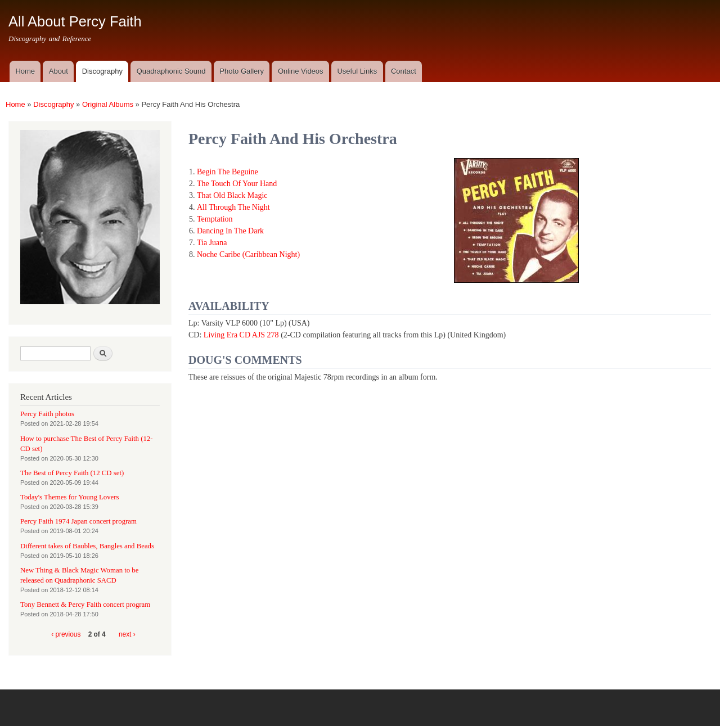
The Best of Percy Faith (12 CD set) (72, 473)
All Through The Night (233, 207)
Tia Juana (212, 242)
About (58, 71)
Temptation (215, 219)
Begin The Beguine (227, 172)
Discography (102, 71)
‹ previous (65, 634)
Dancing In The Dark (230, 231)
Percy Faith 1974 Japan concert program (78, 521)
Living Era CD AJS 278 (241, 335)
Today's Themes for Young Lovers (69, 497)
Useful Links (357, 71)
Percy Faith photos (47, 414)
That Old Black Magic (232, 195)
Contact (403, 71)
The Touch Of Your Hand (237, 183)
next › (127, 634)
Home (25, 71)
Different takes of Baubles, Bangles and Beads (87, 546)
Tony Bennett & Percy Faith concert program (85, 604)
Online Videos (300, 71)
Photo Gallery (241, 71)
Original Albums (107, 104)
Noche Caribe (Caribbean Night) (248, 254)
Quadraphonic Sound (171, 71)
